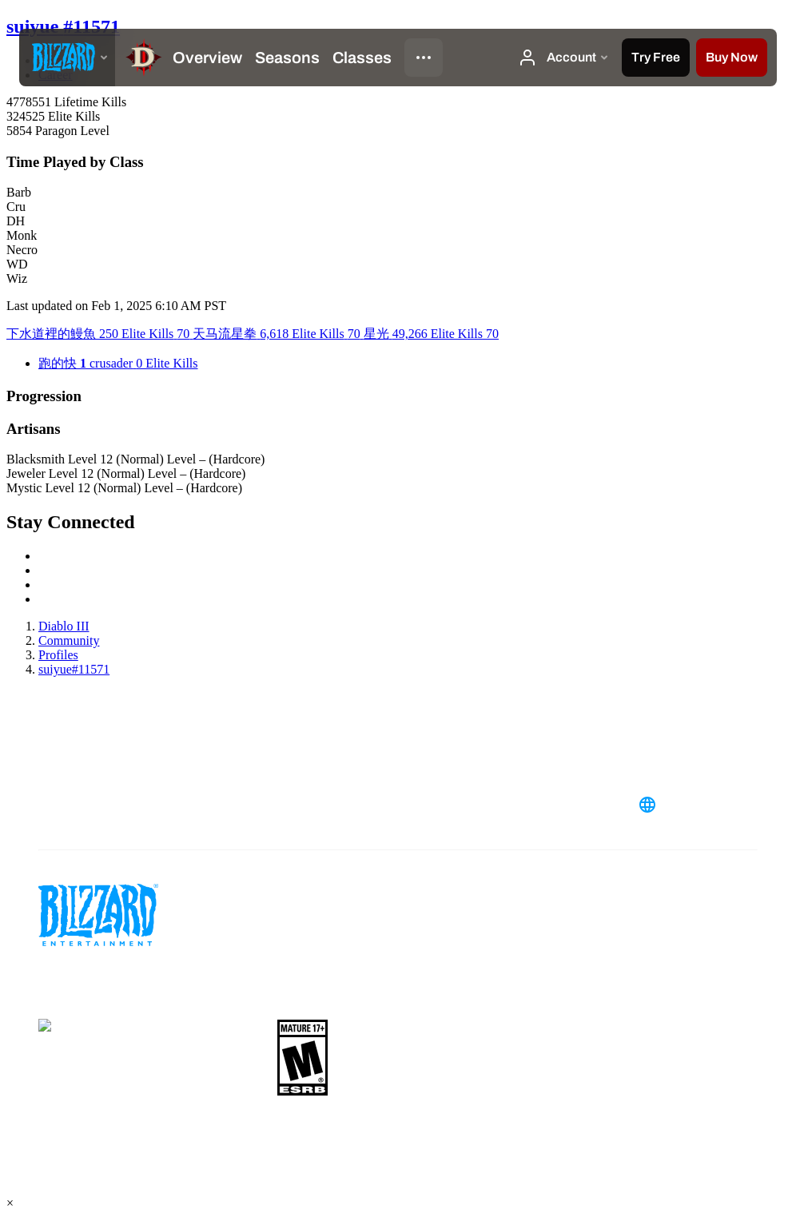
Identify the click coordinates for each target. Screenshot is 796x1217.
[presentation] (67, 57)
